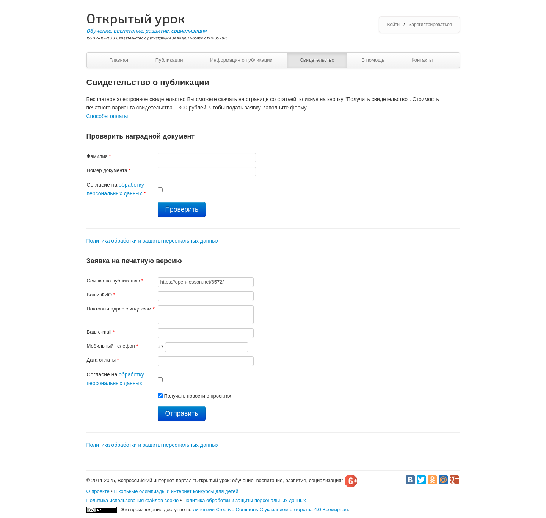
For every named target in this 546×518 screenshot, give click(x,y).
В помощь (372, 60)
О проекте (98, 491)
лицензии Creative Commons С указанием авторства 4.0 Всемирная (270, 509)
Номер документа (109, 170)
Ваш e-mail (101, 332)
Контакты (422, 60)
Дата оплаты (103, 360)
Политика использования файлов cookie (132, 500)
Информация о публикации (241, 60)
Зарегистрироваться (430, 24)
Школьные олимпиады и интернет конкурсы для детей (176, 491)
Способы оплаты (107, 116)
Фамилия (99, 156)
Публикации (169, 60)
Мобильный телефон (112, 346)
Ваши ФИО (101, 295)
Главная (119, 60)
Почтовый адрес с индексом (121, 309)
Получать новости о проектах (197, 396)
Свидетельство (317, 60)
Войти (393, 24)
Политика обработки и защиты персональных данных (152, 241)
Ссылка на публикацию (115, 281)
